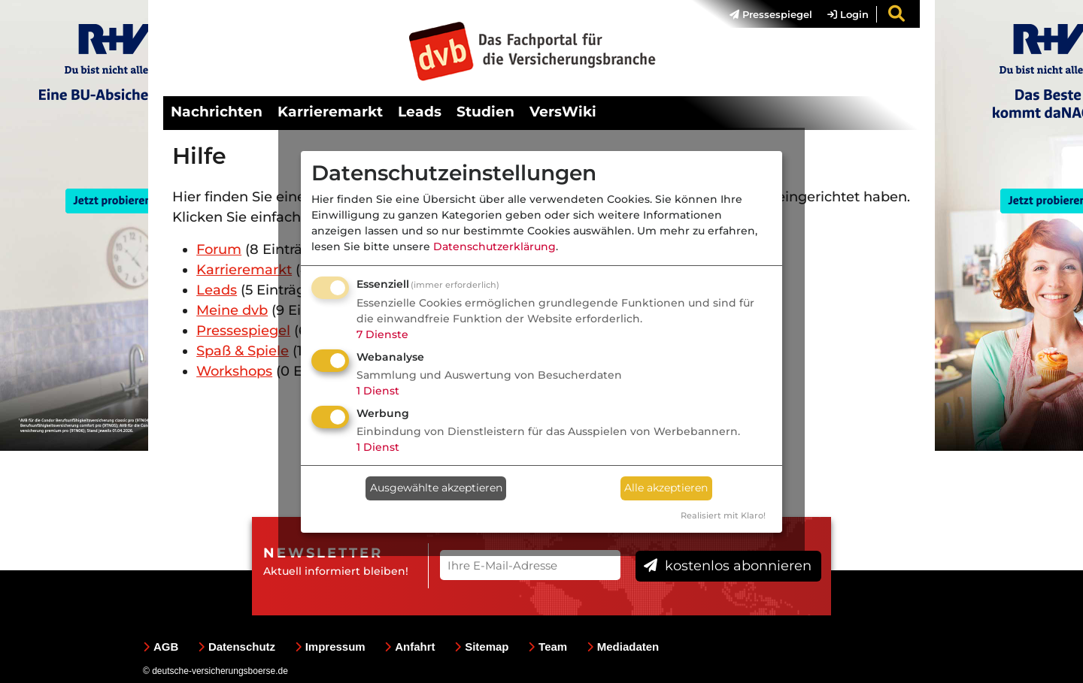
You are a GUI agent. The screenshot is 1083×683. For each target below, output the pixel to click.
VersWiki (562, 111)
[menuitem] (763, 14)
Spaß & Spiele (242, 351)
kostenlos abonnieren (727, 566)
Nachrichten (216, 111)
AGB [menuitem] (160, 646)
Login (848, 14)
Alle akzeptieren (666, 487)
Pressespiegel (771, 14)
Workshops (234, 371)
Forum (218, 249)
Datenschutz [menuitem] (236, 646)
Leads (419, 111)
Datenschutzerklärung (494, 246)
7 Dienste (382, 334)
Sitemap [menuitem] (481, 646)
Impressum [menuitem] (330, 646)
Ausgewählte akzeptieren (436, 487)
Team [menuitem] (547, 646)
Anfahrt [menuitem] (409, 646)
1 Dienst (377, 390)
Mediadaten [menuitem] (623, 646)
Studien (485, 111)
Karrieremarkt (330, 111)
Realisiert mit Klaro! (723, 515)
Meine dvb (232, 310)
